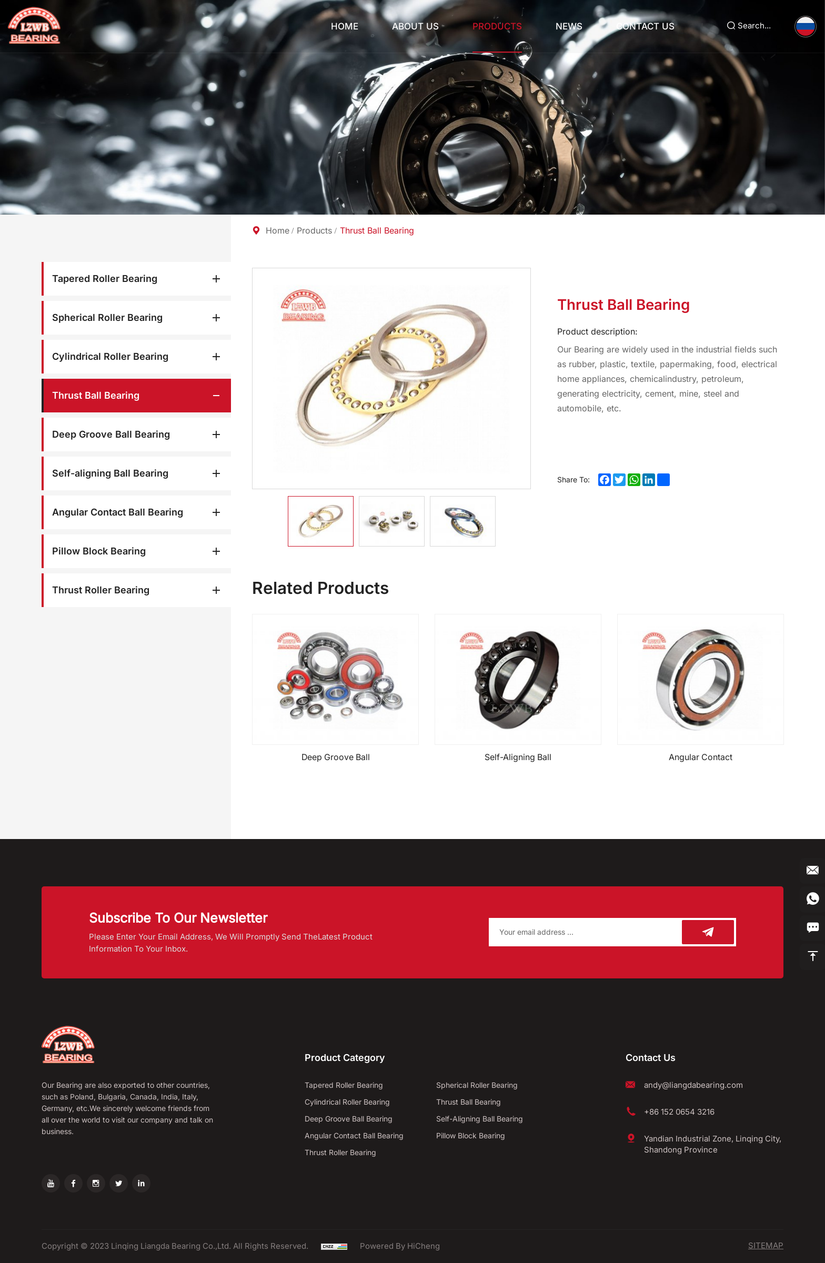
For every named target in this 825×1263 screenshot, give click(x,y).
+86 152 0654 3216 (679, 1112)
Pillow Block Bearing (99, 551)
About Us (414, 26)
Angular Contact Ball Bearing (117, 512)
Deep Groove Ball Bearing (111, 434)
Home (344, 26)
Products (496, 26)
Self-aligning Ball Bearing (110, 473)
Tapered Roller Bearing (104, 278)
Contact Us (645, 26)
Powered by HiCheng (400, 1246)
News (568, 26)
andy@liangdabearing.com (693, 1085)
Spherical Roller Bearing (107, 317)
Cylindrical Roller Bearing (110, 356)
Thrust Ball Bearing (95, 395)
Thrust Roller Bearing (100, 589)
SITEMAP (765, 1246)
